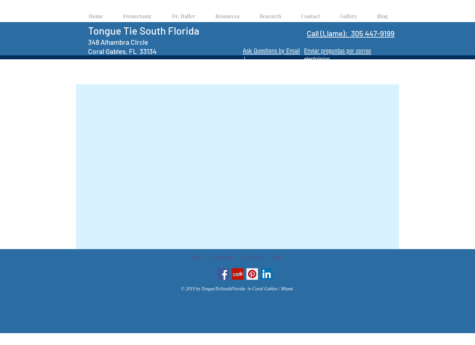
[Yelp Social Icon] (237, 274)
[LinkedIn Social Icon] (266, 274)
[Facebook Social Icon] (223, 274)
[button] (227, 13)
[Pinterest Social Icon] (252, 274)
